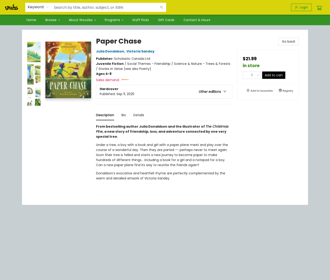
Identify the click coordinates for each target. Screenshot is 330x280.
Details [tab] (138, 115)
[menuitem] (31, 20)
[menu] (165, 20)
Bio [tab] (123, 115)
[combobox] (38, 7)
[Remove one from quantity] (246, 75)
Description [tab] (105, 115)
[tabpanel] (164, 159)
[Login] (301, 7)
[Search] (161, 7)
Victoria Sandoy (141, 51)
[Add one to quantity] (258, 75)
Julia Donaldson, (111, 51)
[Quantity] (252, 75)
